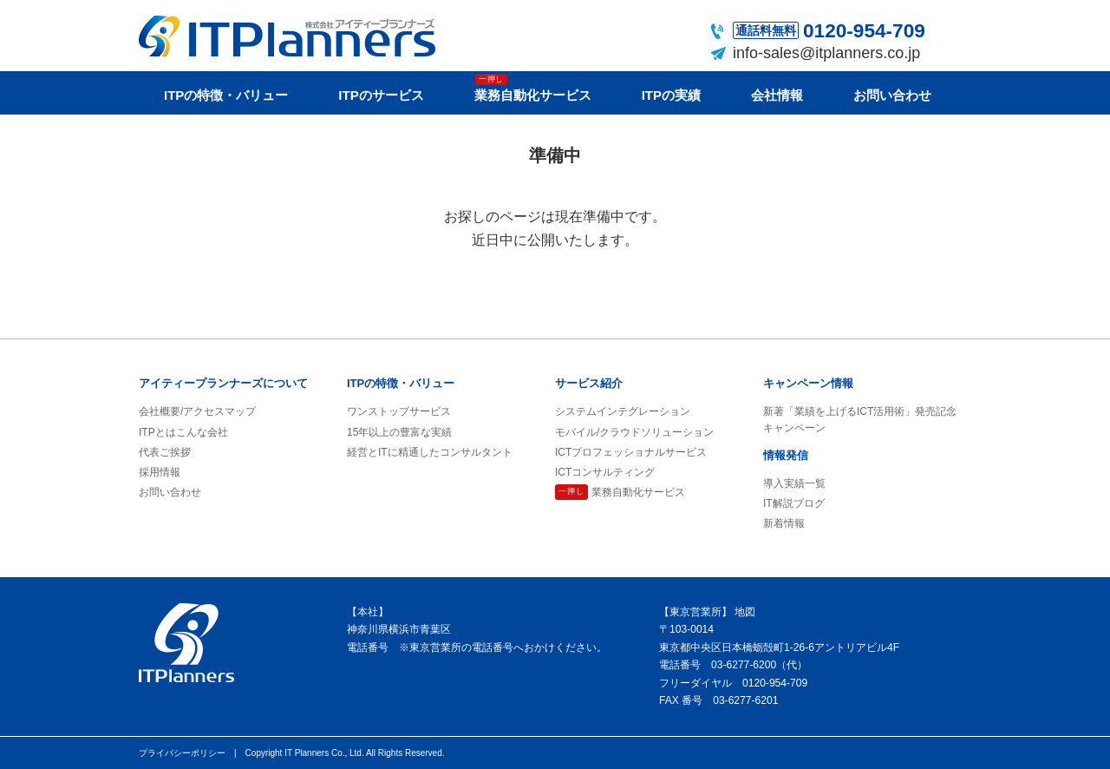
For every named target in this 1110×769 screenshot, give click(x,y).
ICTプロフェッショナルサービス (631, 452)
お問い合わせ (892, 95)
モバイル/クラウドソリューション (634, 432)
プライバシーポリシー (182, 753)
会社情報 (777, 95)
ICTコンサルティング (605, 472)
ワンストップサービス (399, 411)
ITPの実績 (671, 95)
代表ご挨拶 (165, 452)
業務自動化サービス (532, 88)
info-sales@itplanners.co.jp (826, 53)
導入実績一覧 (794, 483)
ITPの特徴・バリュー (226, 95)
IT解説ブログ (794, 503)
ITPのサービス (380, 95)
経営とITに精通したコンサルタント (430, 452)
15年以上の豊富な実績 (399, 432)
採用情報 (159, 472)
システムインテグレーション (622, 411)
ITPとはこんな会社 (183, 432)
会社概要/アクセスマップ (197, 411)
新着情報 (784, 523)
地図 (745, 612)
